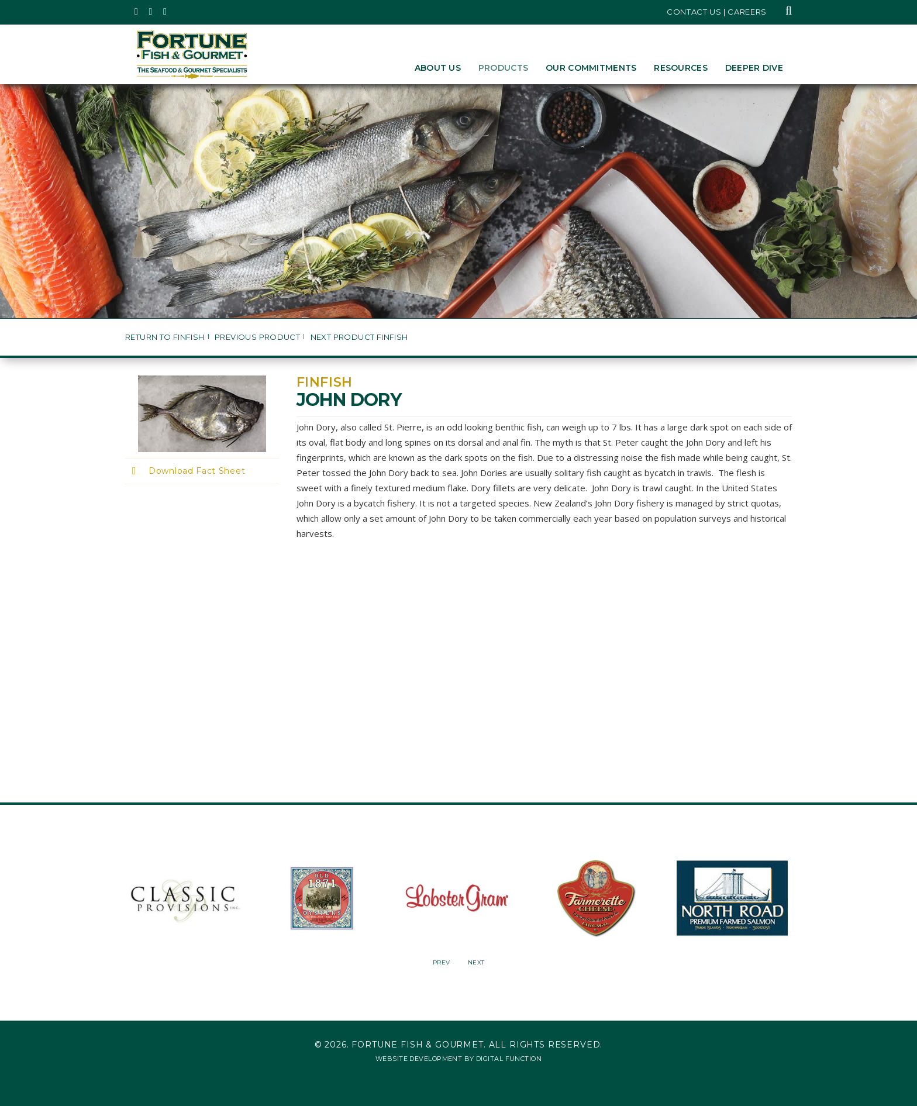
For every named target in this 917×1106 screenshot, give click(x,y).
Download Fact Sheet (197, 471)
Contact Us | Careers (717, 11)
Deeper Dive (754, 68)
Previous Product (257, 337)
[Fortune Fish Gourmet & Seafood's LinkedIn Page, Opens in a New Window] (165, 11)
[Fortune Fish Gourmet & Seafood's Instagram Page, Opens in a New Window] (151, 11)
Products (503, 68)
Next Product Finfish (359, 337)
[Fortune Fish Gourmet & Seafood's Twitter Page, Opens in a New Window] (137, 11)
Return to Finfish (165, 337)
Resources (681, 68)
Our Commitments (591, 68)
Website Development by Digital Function (458, 1059)
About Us (438, 68)
